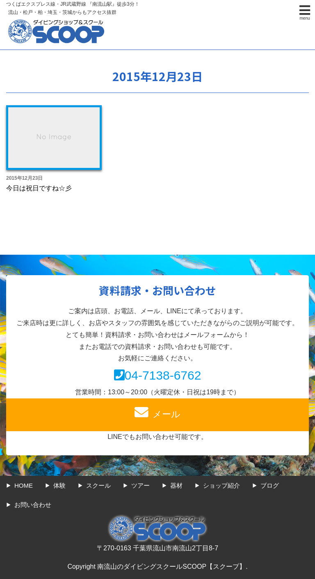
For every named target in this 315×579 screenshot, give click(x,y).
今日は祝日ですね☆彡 (39, 188)
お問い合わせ (32, 504)
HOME (23, 485)
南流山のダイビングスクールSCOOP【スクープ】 (171, 566)
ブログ (269, 485)
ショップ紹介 (221, 485)
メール (157, 412)
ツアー (140, 485)
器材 (176, 485)
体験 (59, 485)
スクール (98, 485)
